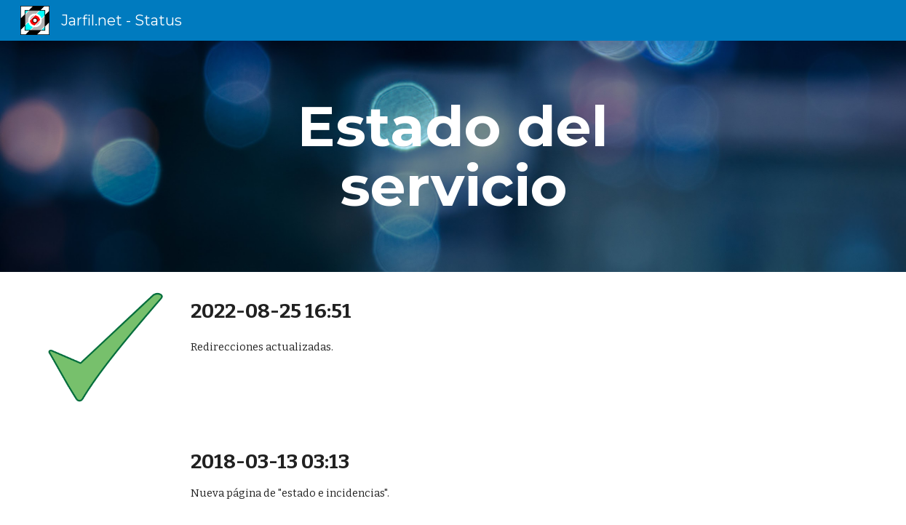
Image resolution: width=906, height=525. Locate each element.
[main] (453, 156)
